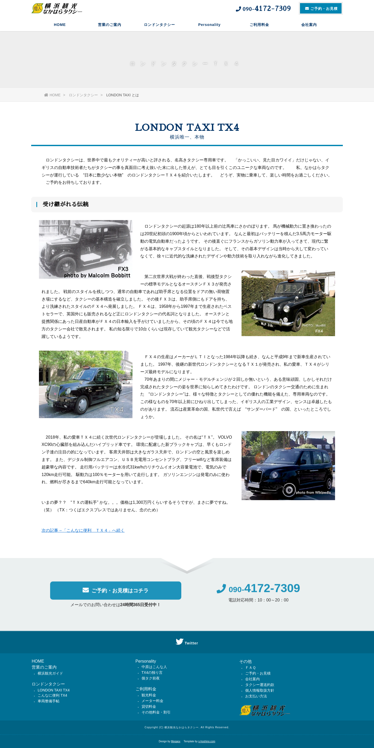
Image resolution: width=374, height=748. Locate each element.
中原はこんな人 (154, 667)
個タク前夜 (151, 678)
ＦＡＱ (250, 667)
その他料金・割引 (156, 712)
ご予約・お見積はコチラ (116, 594)
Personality (209, 25)
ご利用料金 (259, 25)
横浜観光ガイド (50, 673)
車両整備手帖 (48, 701)
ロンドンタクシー (159, 25)
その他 (245, 661)
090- (258, 593)
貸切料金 (149, 706)
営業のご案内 (109, 25)
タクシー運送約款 (259, 685)
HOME (60, 25)
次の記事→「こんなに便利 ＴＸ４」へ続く (83, 532)
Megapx (176, 741)
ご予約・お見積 (258, 673)
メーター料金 (152, 701)
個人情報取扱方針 (259, 690)
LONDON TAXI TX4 (54, 690)
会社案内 (309, 25)
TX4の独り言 (152, 672)
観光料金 (149, 695)
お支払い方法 (256, 696)
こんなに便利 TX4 (52, 695)
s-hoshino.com (206, 741)
